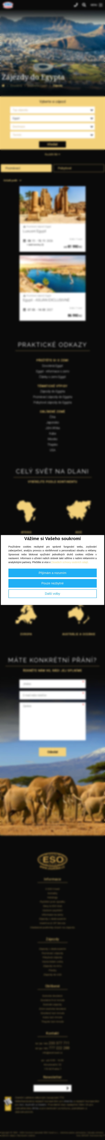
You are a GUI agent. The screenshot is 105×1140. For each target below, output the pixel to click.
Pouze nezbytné (52, 583)
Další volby (52, 593)
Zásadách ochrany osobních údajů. (70, 562)
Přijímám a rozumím (52, 573)
